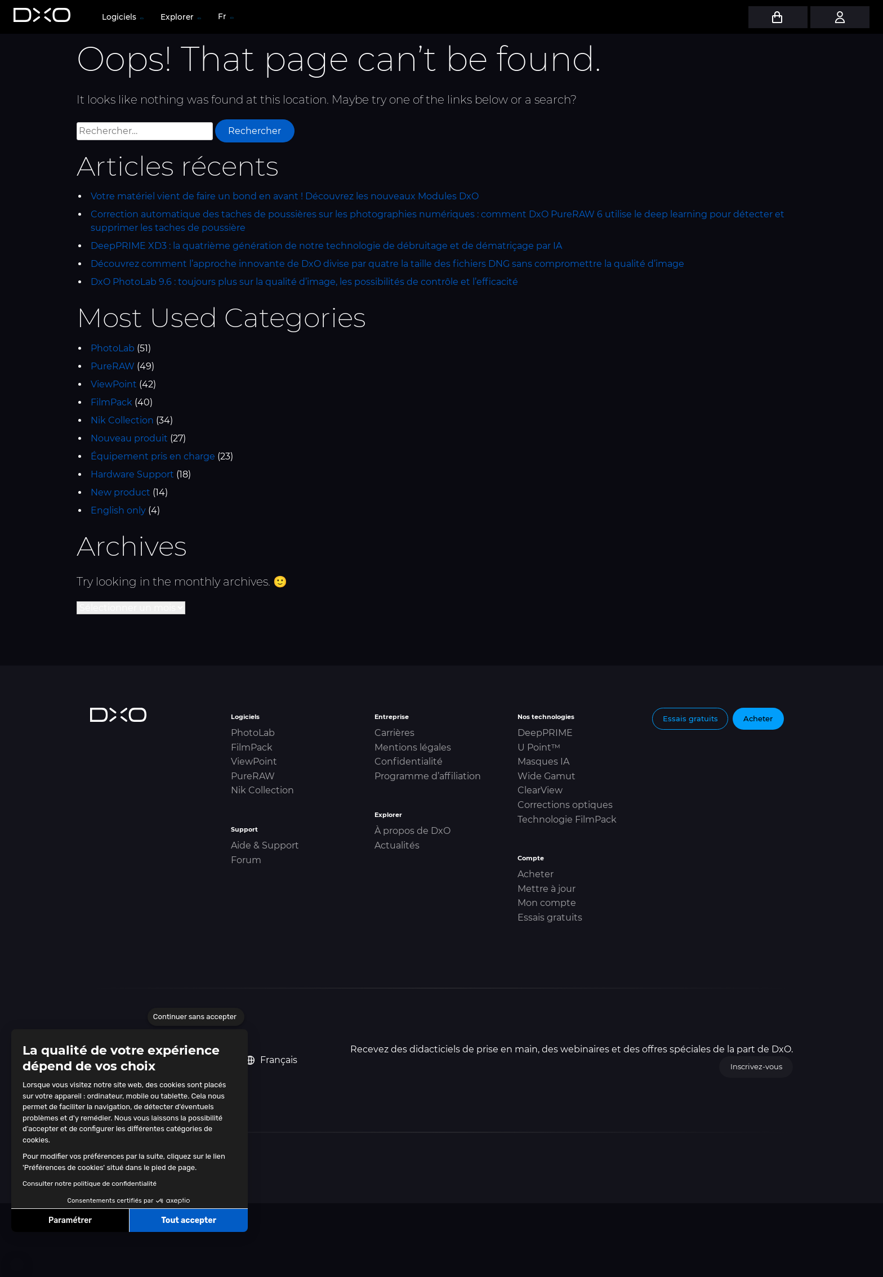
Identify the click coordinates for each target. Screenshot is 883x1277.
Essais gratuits (550, 917)
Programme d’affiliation (427, 776)
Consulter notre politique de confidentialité (90, 1183)
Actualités (397, 845)
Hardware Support (132, 474)
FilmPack (111, 402)
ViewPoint (114, 384)
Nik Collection (122, 420)
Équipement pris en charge (153, 456)
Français (271, 1060)
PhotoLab (113, 348)
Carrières (394, 732)
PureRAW (113, 366)
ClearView (540, 790)
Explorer (180, 16)
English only (118, 510)
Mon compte (547, 903)
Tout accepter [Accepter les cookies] (188, 1220)
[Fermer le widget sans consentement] (196, 1017)
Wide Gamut (547, 776)
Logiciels (122, 16)
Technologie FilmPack (567, 819)
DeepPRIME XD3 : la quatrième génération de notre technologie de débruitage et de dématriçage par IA (326, 245)
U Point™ (539, 747)
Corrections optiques (565, 805)
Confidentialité (408, 761)
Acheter (536, 874)
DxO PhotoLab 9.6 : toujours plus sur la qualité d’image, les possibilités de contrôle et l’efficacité (304, 281)
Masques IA (543, 761)
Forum (246, 860)
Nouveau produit (129, 438)
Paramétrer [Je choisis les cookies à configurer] (70, 1220)
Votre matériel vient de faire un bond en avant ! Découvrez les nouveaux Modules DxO (285, 196)
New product (120, 492)
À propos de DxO (412, 830)
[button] (17, 1264)
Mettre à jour (547, 888)
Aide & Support (265, 845)
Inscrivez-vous (756, 1066)
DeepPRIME (545, 732)
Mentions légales (412, 747)
